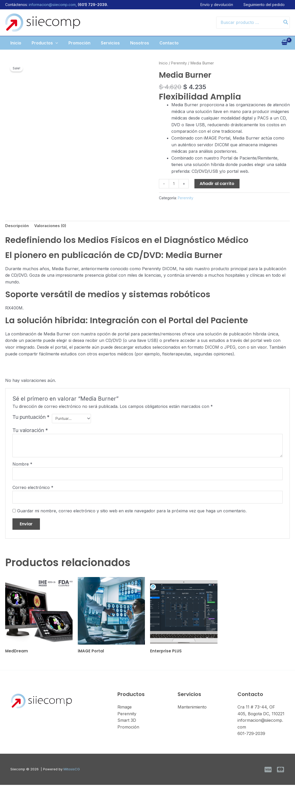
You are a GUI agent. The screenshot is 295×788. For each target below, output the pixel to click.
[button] (52, 43)
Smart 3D (126, 723)
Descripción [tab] (17, 226)
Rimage (124, 710)
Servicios (111, 42)
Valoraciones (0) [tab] (53, 226)
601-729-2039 (251, 736)
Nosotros (142, 42)
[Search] (286, 23)
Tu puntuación (31, 418)
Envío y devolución (222, 4)
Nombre (22, 464)
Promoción (78, 42)
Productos (42, 43)
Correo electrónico (32, 489)
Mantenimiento (192, 710)
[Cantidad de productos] (174, 184)
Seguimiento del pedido (269, 4)
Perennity (179, 63)
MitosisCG (72, 772)
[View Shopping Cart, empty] (284, 43)
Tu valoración (30, 431)
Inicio (10, 42)
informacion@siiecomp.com (52, 4)
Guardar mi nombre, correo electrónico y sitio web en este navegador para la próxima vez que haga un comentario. (132, 513)
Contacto (174, 42)
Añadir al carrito (217, 184)
